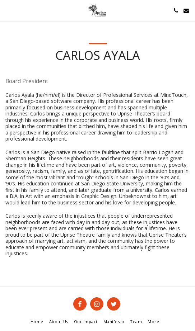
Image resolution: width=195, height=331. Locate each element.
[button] (8, 10)
